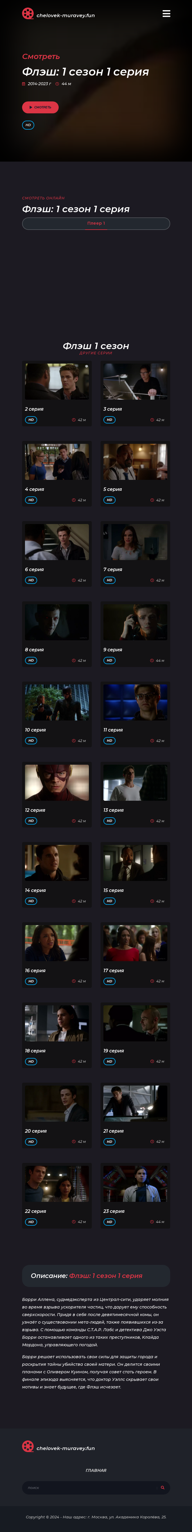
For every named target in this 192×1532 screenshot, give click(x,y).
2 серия (34, 409)
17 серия (113, 970)
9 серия (112, 650)
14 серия (35, 890)
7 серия (112, 569)
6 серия (34, 569)
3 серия (112, 409)
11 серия (113, 730)
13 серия (113, 810)
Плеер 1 (96, 223)
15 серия (113, 890)
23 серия (114, 1211)
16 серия (35, 970)
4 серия (34, 489)
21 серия (113, 1131)
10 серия (35, 730)
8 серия (34, 650)
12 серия (35, 810)
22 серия (35, 1211)
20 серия (36, 1131)
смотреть (40, 107)
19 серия (113, 1051)
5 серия (112, 489)
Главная (96, 1470)
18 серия (35, 1051)
